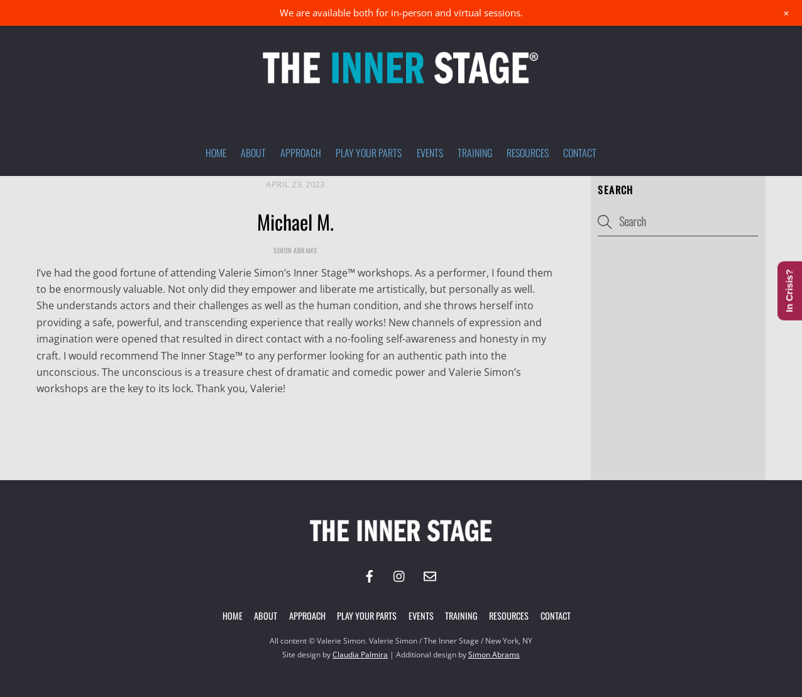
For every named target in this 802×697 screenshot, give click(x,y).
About (253, 152)
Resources (528, 152)
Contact (579, 152)
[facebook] (369, 575)
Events (430, 152)
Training (475, 152)
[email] (429, 575)
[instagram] (399, 575)
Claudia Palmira (360, 654)
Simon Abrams (295, 250)
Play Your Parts (369, 152)
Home (216, 152)
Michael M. (295, 221)
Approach (300, 152)
